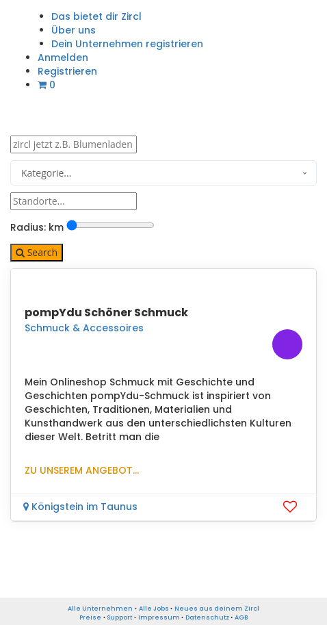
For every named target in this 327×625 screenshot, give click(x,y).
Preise (90, 617)
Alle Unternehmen (100, 608)
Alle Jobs (154, 608)
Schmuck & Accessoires (84, 328)
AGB (241, 617)
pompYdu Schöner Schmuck (106, 312)
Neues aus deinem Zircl (216, 608)
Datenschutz (207, 617)
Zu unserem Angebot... (82, 470)
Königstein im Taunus (80, 506)
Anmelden (63, 57)
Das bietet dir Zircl (96, 16)
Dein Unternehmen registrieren (127, 44)
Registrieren (67, 71)
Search (36, 252)
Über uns (73, 30)
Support (119, 617)
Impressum (159, 617)
